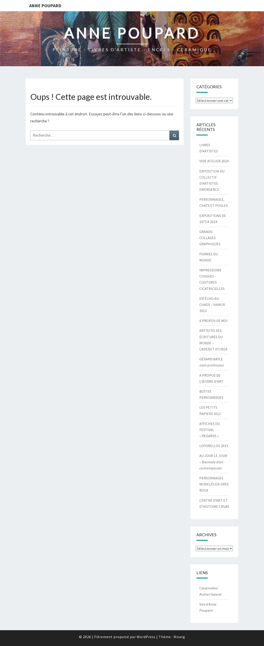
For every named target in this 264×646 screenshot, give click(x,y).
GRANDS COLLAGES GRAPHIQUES (209, 237)
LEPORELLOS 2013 (213, 445)
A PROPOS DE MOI (213, 320)
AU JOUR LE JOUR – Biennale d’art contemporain (213, 461)
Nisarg (179, 636)
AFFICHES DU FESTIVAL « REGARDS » (209, 429)
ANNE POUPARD (45, 5)
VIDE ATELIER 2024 (214, 161)
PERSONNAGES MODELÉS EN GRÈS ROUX (214, 484)
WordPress (146, 636)
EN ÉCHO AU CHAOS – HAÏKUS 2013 (212, 304)
